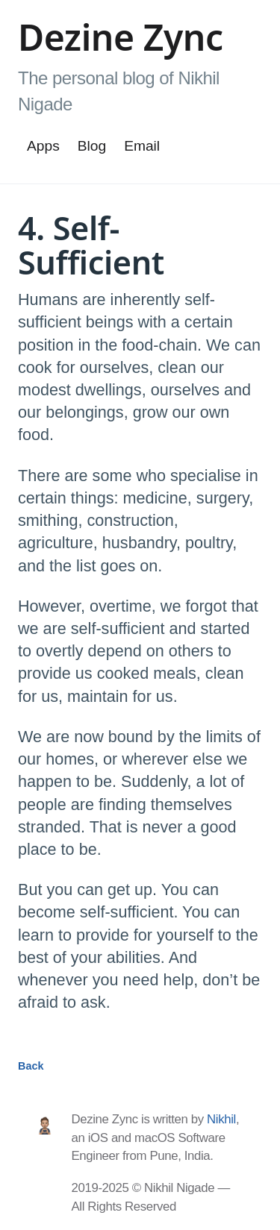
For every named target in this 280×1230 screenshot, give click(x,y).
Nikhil (221, 1119)
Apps (43, 146)
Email (142, 146)
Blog (92, 146)
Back (30, 1066)
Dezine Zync (120, 37)
